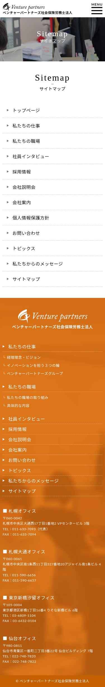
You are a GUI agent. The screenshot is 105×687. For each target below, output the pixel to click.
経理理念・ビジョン (24, 357)
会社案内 (21, 202)
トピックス (23, 248)
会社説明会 (23, 187)
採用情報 (21, 171)
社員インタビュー (30, 156)
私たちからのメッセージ (37, 263)
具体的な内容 (18, 405)
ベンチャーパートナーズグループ (35, 373)
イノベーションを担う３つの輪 (33, 365)
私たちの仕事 (26, 125)
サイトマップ (26, 279)
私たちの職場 (26, 141)
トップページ (26, 110)
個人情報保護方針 (30, 217)
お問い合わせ (26, 233)
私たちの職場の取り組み (28, 397)
